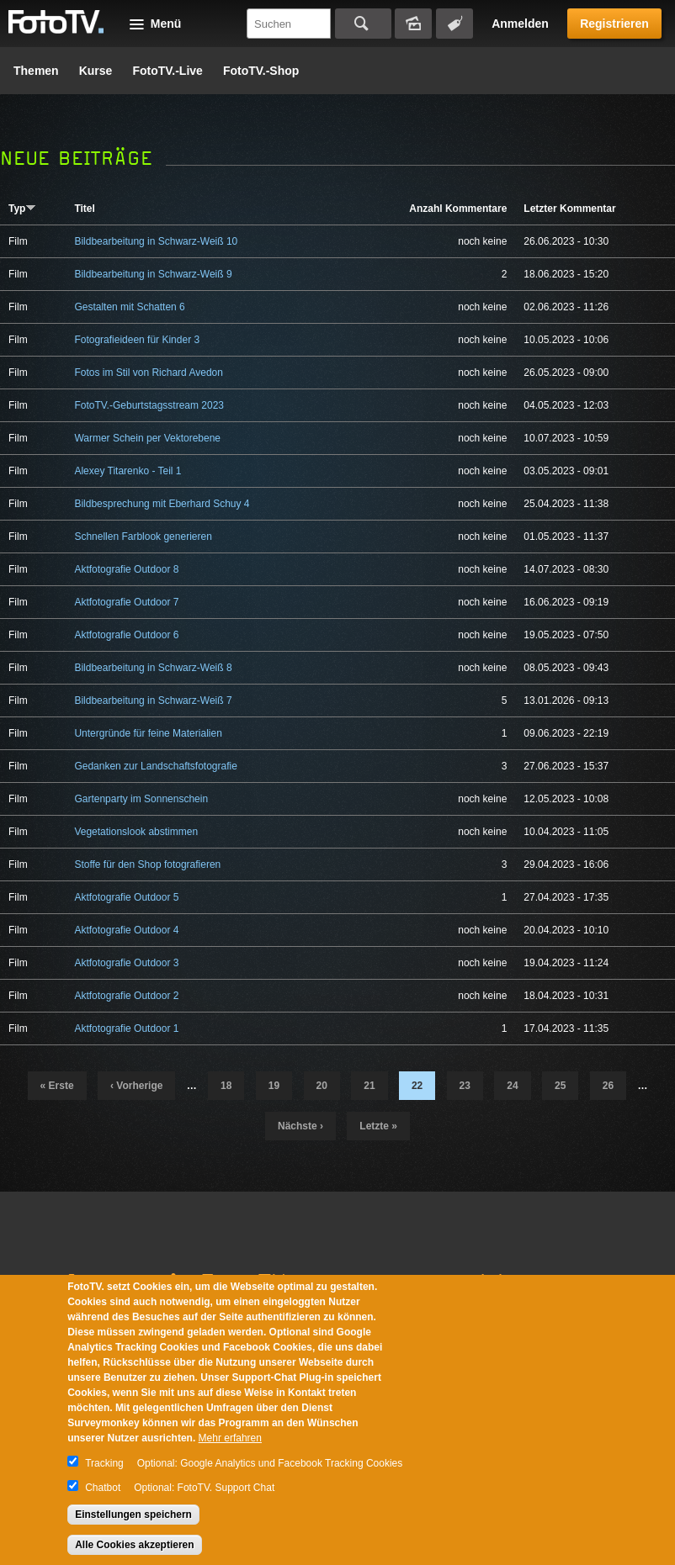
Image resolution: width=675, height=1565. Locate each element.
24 (512, 1086)
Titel (84, 208)
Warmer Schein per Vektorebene (147, 438)
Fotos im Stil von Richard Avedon (148, 372)
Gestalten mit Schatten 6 (129, 307)
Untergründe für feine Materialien (147, 733)
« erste (57, 1086)
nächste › (300, 1126)
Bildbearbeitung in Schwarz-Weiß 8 (152, 668)
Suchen (363, 23)
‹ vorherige (136, 1086)
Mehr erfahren (230, 1438)
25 (560, 1086)
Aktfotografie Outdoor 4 (126, 930)
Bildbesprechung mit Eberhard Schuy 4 (161, 504)
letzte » (378, 1126)
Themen (36, 70)
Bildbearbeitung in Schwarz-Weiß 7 (152, 700)
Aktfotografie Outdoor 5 (126, 897)
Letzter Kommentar (569, 208)
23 (465, 1086)
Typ (22, 208)
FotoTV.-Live (167, 70)
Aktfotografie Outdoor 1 (126, 1028)
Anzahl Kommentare (458, 208)
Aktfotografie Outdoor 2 (126, 996)
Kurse (96, 70)
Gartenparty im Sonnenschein (141, 799)
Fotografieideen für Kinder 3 (136, 340)
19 (273, 1086)
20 (321, 1086)
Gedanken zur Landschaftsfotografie (155, 766)
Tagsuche (454, 23)
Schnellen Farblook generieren (142, 536)
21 (369, 1086)
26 (608, 1086)
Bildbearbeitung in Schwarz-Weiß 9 (152, 274)
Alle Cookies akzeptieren (134, 1545)
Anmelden (520, 23)
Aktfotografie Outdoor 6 (126, 635)
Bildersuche (413, 23)
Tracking (104, 1463)
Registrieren (614, 23)
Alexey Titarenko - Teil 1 (127, 471)
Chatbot (102, 1488)
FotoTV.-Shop (261, 70)
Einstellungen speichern (133, 1514)
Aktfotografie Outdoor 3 (126, 963)
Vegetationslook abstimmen (136, 832)
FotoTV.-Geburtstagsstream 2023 (149, 405)
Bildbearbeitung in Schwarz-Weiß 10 (155, 241)
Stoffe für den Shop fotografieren (147, 864)
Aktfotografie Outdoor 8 (126, 569)
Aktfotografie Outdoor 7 (126, 602)
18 (226, 1086)
